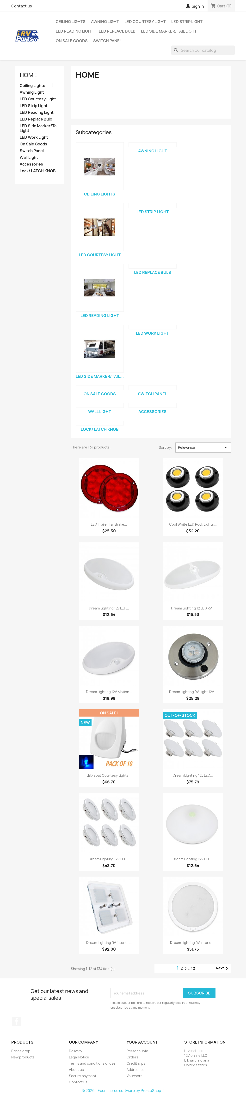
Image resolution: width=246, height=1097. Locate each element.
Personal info (137, 1051)
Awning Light (105, 21)
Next (223, 968)
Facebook (16, 1021)
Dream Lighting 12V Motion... (109, 691)
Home (28, 75)
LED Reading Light (74, 31)
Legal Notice (79, 1057)
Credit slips (136, 1063)
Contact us (21, 6)
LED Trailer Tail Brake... (109, 524)
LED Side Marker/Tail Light (169, 31)
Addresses (136, 1069)
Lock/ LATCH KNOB (38, 170)
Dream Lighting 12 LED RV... (193, 608)
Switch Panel (107, 40)
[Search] (203, 50)
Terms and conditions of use (92, 1063)
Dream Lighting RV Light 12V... (193, 691)
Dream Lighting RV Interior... (109, 942)
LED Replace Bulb (117, 31)
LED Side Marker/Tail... (100, 376)
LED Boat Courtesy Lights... (108, 775)
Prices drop (20, 1051)
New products (23, 1057)
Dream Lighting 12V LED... (109, 859)
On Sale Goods (72, 40)
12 (193, 968)
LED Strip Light (187, 21)
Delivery (75, 1051)
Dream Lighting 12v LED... (109, 608)
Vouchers (134, 1076)
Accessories (31, 164)
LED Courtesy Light (145, 21)
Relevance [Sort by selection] (203, 447)
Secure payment (82, 1076)
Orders (132, 1057)
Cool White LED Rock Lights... (193, 524)
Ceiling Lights (71, 21)
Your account (142, 1042)
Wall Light (29, 157)
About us (76, 1069)
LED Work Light (34, 137)
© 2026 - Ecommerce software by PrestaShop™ (123, 1090)
